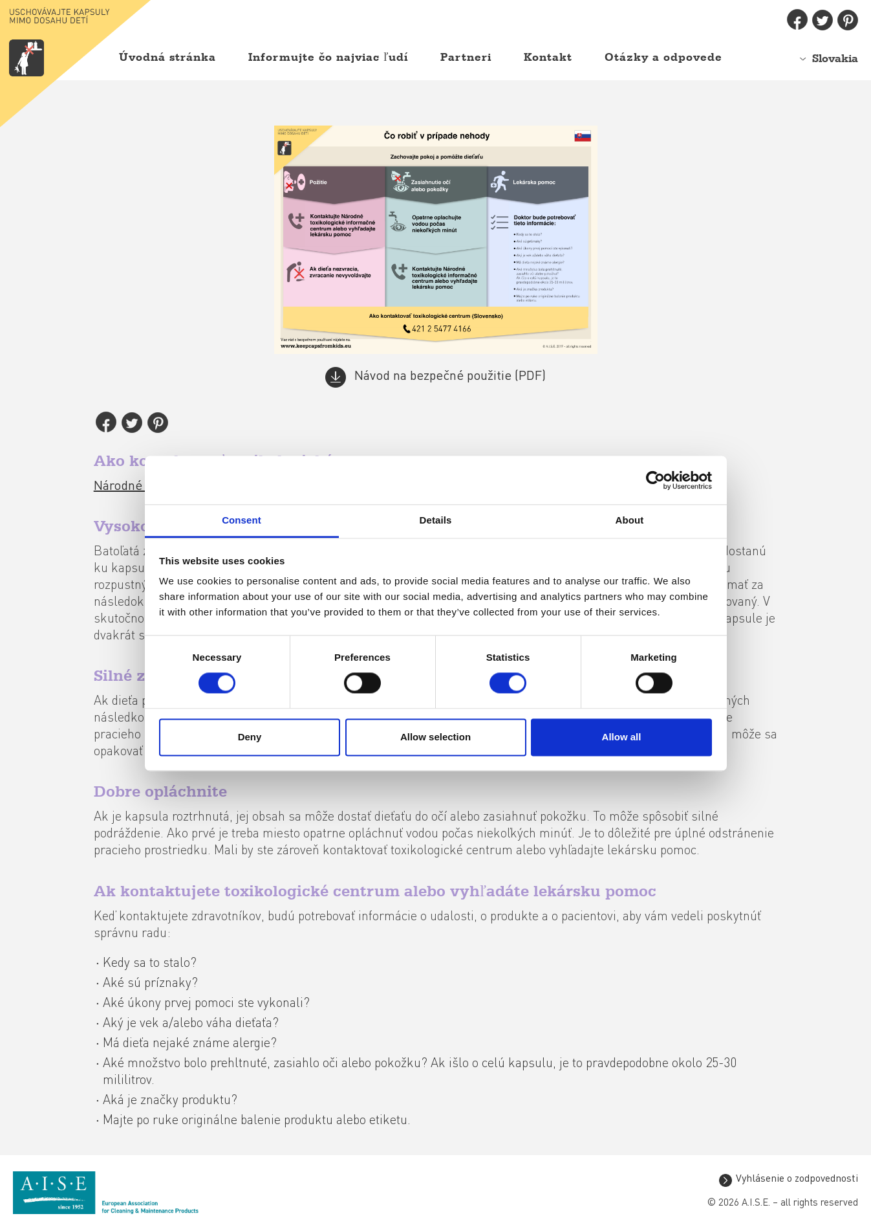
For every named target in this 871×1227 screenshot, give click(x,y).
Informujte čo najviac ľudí (328, 57)
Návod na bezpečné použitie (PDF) (450, 377)
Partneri (465, 57)
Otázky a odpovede (663, 57)
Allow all (621, 736)
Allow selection (435, 736)
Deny (250, 736)
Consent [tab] (241, 519)
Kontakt (548, 57)
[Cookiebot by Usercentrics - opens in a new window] (655, 480)
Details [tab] (436, 519)
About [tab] (630, 519)
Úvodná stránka (167, 57)
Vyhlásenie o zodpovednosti (797, 1180)
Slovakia (835, 59)
